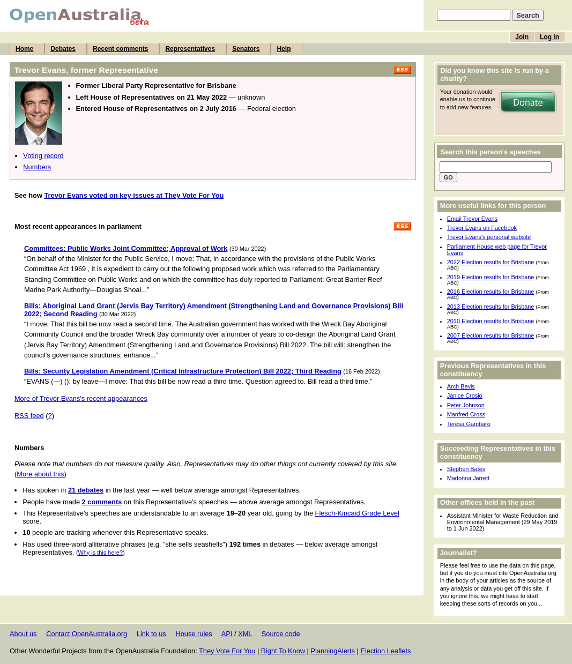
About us (23, 634)
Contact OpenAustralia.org (86, 634)
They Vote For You (227, 651)
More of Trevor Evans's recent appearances (80, 398)
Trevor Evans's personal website (489, 237)
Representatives (190, 49)
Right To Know (283, 651)
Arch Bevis (461, 386)
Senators (245, 49)
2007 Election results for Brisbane (490, 335)
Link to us (151, 634)
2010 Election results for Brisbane (490, 321)
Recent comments (120, 49)
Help (284, 49)
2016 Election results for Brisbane (490, 291)
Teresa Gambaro (469, 424)
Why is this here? (100, 552)
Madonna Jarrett (468, 478)
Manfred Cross (466, 414)
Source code (281, 634)
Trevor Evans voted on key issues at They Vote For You (134, 195)
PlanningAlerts (333, 651)
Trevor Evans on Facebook (482, 228)
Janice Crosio (464, 395)
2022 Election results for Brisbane (490, 262)
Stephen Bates (466, 469)
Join (522, 37)
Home (24, 49)
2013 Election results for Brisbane (490, 306)
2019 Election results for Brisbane (490, 277)
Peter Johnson (466, 405)
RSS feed (29, 416)
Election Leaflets (385, 651)
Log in (549, 37)
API (227, 634)
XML (245, 634)
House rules (193, 634)
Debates (63, 49)
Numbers (37, 167)
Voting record (43, 156)
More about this (40, 474)
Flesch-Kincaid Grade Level (357, 513)
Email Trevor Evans (472, 218)
